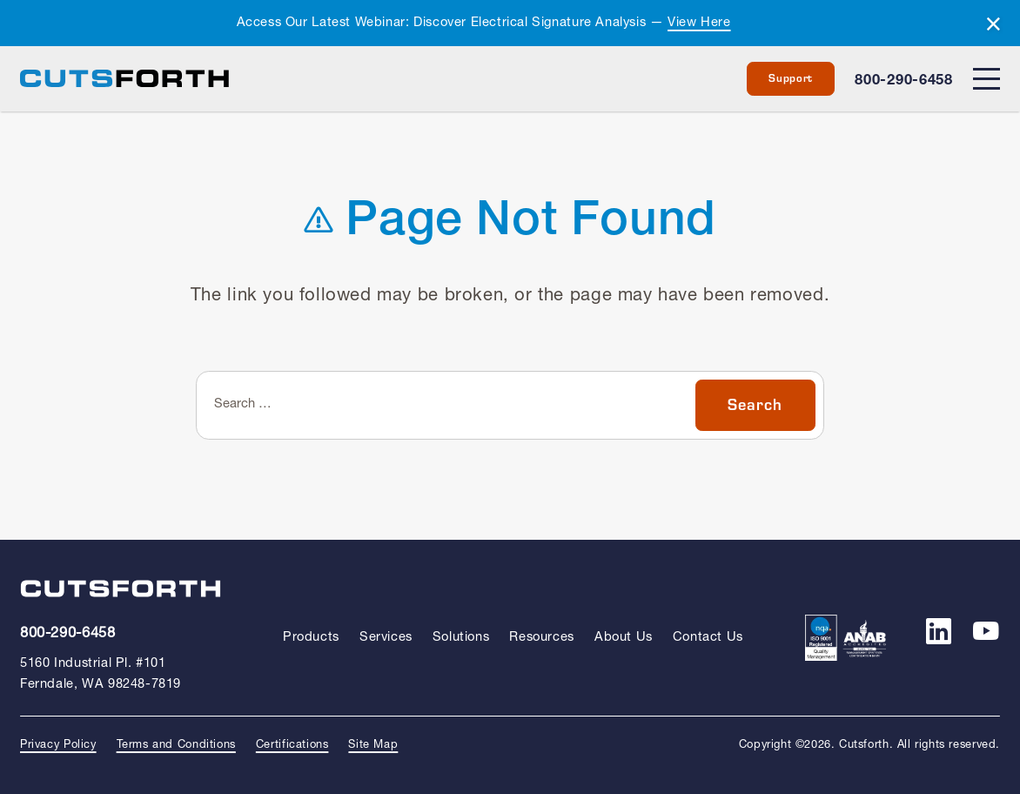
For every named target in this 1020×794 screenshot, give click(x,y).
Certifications (292, 744)
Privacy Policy (58, 744)
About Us (623, 637)
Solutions (461, 637)
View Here (699, 23)
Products (311, 637)
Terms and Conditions (176, 744)
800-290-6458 (903, 81)
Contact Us (708, 637)
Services (386, 637)
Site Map (373, 744)
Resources (541, 637)
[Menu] (986, 79)
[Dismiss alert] (993, 24)
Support (790, 77)
